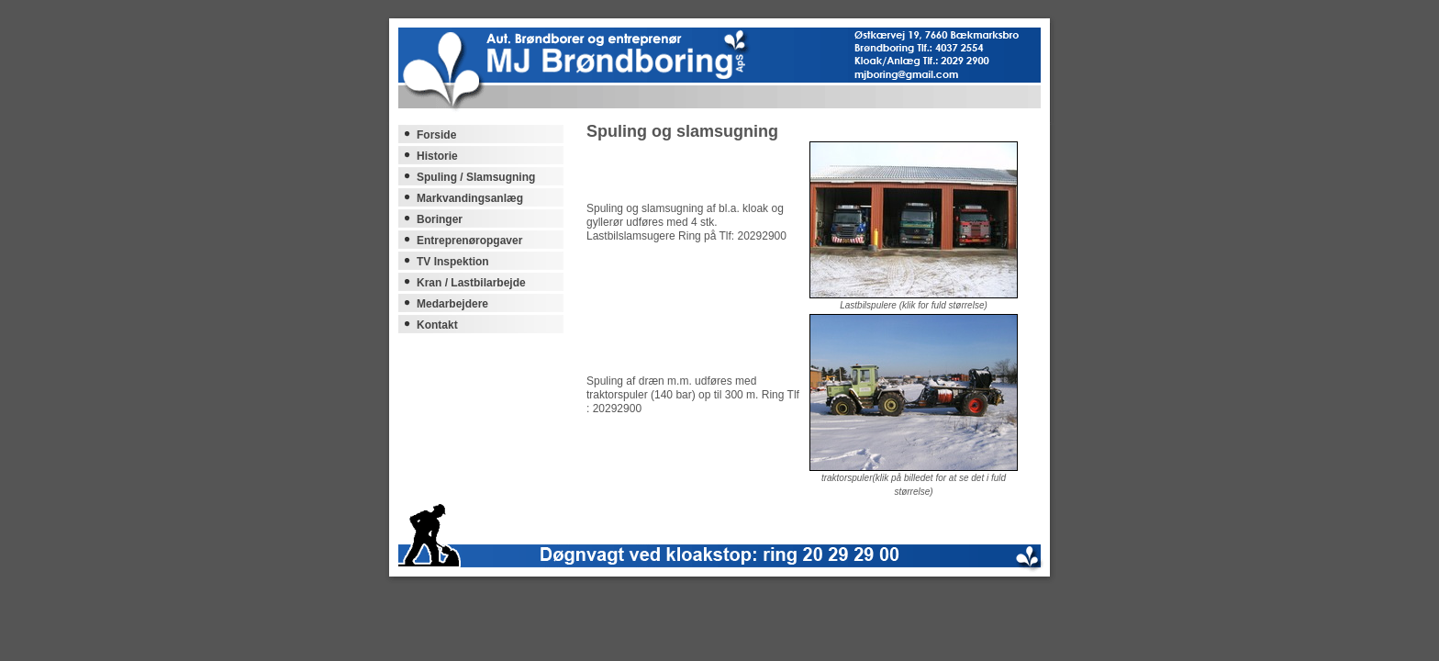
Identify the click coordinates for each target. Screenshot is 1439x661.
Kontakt (437, 325)
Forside (436, 135)
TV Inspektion (453, 261)
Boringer (440, 219)
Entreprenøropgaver (469, 240)
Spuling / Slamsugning (476, 177)
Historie (437, 156)
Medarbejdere (452, 303)
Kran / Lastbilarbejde (471, 282)
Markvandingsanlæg (470, 198)
